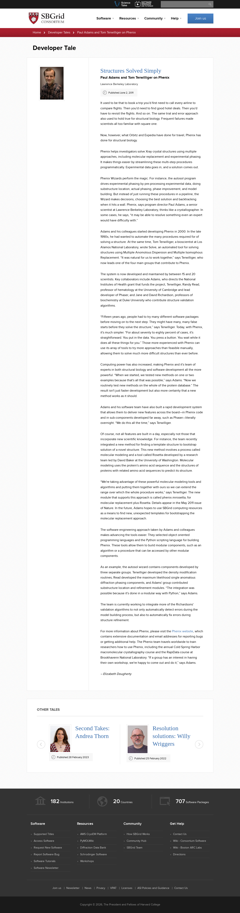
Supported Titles (44, 834)
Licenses (126, 888)
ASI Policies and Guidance (153, 888)
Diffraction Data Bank (93, 847)
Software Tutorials (45, 861)
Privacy (100, 888)
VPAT (113, 888)
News (88, 888)
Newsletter (73, 888)
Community (153, 18)
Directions (179, 854)
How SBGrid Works (138, 834)
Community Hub (136, 841)
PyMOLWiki (87, 841)
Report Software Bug (46, 854)
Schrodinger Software (93, 854)
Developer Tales (59, 32)
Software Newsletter (46, 868)
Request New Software (48, 847)
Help (174, 18)
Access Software (44, 841)
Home (37, 32)
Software (103, 18)
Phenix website (182, 631)
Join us (200, 18)
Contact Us (180, 834)
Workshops (87, 861)
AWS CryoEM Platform (93, 834)
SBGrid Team (134, 847)
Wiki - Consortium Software (189, 841)
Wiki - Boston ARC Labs (187, 847)
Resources (127, 18)
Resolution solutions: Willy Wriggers (172, 736)
